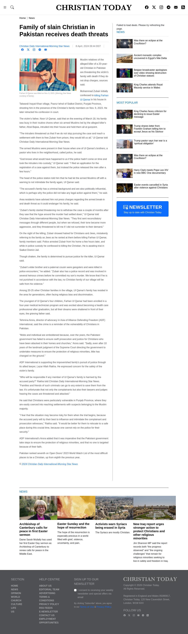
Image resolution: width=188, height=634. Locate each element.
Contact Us (46, 615)
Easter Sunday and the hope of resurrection (73, 525)
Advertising (47, 593)
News (32, 18)
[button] (5, 8)
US (12, 611)
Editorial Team (49, 589)
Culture (16, 604)
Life (13, 608)
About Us (45, 586)
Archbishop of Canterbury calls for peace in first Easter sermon (33, 529)
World (15, 597)
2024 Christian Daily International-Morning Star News (50, 464)
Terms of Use (87, 607)
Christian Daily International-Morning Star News (44, 46)
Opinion (16, 593)
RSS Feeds (46, 608)
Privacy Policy (49, 604)
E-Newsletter (48, 611)
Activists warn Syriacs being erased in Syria (111, 525)
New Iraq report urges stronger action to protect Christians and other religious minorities (149, 531)
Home (22, 18)
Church (16, 600)
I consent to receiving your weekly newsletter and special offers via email (95, 593)
